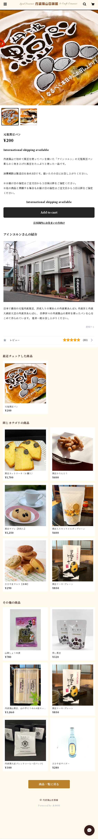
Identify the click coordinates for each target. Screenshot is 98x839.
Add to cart (49, 212)
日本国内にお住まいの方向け (49, 222)
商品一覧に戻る (49, 784)
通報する (90, 327)
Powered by (49, 805)
